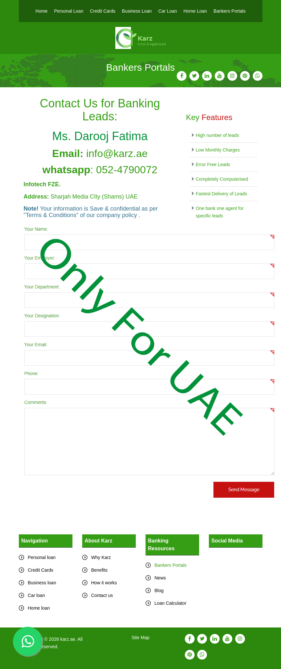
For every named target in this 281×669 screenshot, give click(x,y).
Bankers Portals (229, 11)
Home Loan (195, 11)
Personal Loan (68, 11)
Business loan (42, 582)
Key (209, 117)
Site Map (140, 637)
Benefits (99, 570)
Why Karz (101, 557)
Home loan (39, 608)
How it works (104, 582)
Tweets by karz (224, 551)
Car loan (36, 595)
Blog (159, 590)
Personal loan (42, 557)
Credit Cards (103, 11)
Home (41, 11)
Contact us (102, 595)
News (160, 577)
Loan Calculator (170, 603)
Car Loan (167, 11)
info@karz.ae (116, 153)
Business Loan (137, 11)
